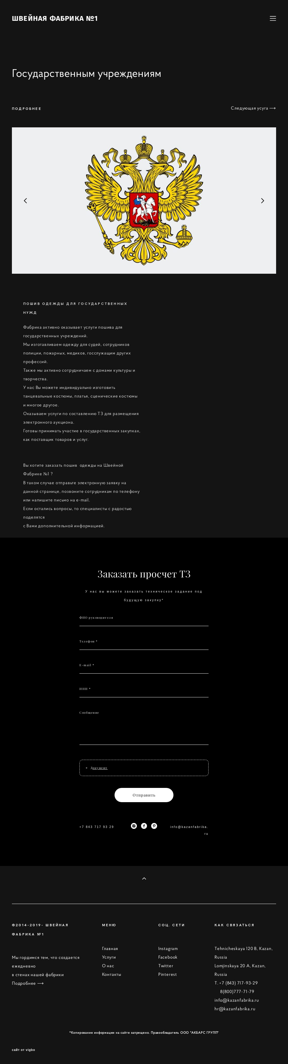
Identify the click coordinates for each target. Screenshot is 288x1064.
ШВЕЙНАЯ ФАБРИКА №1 (55, 18)
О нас (108, 965)
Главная (110, 948)
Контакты (111, 974)
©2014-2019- (29, 924)
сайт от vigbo (23, 1050)
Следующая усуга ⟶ (253, 108)
